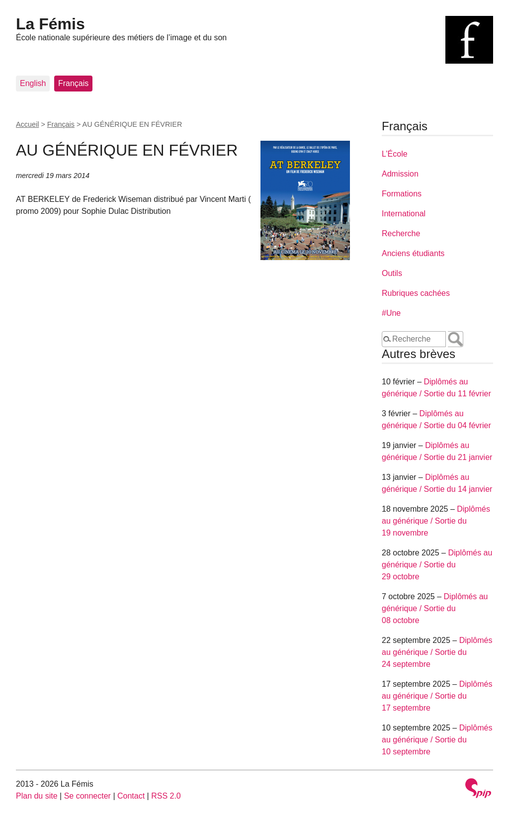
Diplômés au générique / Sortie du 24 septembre (437, 652)
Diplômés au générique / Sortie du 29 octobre (437, 564)
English (33, 83)
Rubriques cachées (416, 293)
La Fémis (50, 24)
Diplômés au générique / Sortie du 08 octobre (435, 608)
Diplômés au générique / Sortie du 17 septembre (437, 696)
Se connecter (87, 796)
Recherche (401, 233)
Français (73, 83)
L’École (395, 154)
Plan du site (37, 796)
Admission (400, 174)
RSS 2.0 (166, 796)
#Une (391, 313)
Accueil (27, 124)
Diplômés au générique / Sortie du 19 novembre (436, 521)
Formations (402, 193)
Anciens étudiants (413, 253)
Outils (392, 273)
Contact (131, 796)
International (403, 213)
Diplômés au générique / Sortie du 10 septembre (437, 740)
